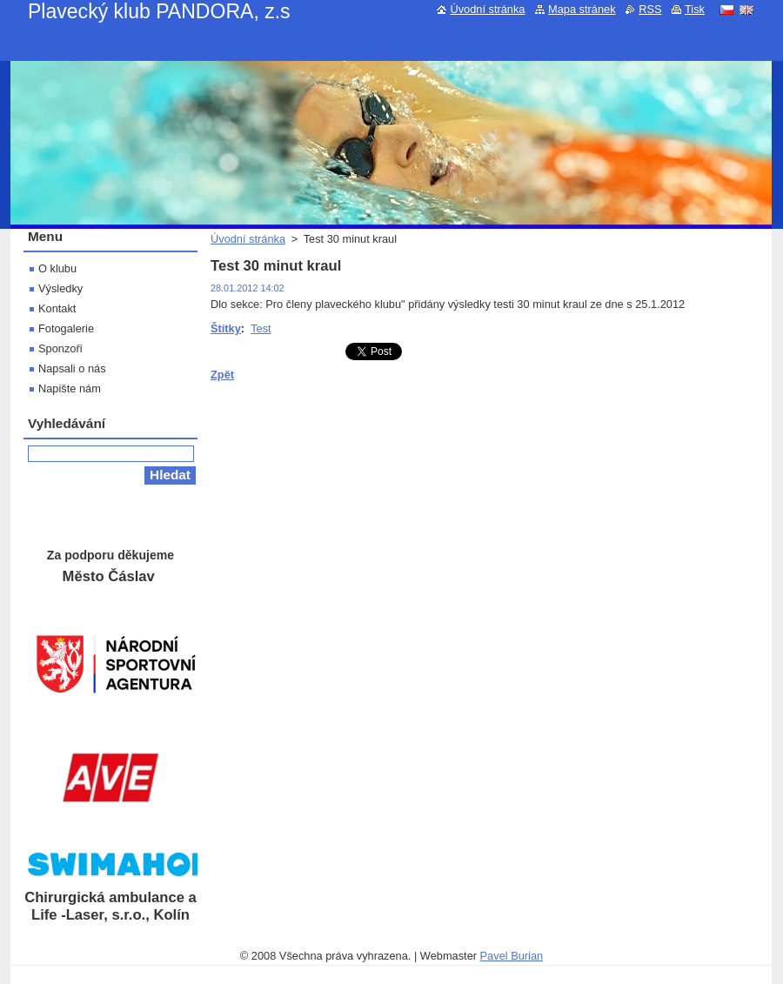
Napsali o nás (72, 368)
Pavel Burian (512, 955)
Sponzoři (60, 348)
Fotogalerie (66, 328)
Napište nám (69, 388)
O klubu (57, 268)
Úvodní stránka (248, 238)
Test (261, 328)
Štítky (226, 328)
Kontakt (57, 308)
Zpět (222, 374)
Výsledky (60, 288)
